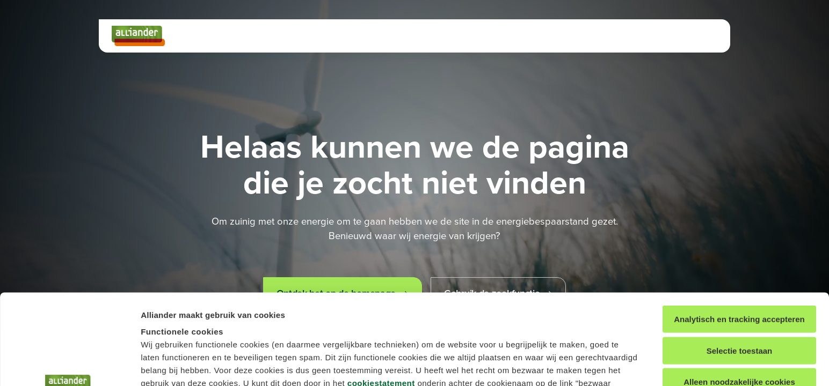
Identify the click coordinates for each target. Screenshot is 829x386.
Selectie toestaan (740, 260)
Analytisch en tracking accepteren (739, 229)
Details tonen (566, 364)
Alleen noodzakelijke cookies (739, 291)
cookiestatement (381, 293)
